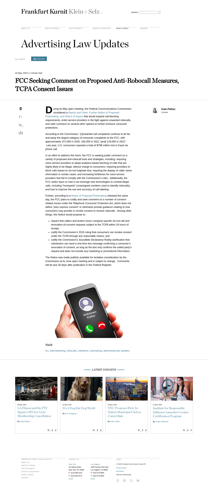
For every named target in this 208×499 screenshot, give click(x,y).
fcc (47, 350)
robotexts (83, 350)
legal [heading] (118, 459)
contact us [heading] (74, 459)
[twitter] (20, 117)
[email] (20, 109)
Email (71, 479)
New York (72, 464)
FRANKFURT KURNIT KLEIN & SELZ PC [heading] (36, 459)
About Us (25, 28)
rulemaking (96, 350)
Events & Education (101, 28)
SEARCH (134, 12)
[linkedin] (20, 125)
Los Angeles (95, 464)
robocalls (71, 350)
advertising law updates (116, 350)
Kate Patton (168, 109)
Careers (144, 28)
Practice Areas (28, 465)
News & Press (122, 28)
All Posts (20, 59)
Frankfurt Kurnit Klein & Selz (61, 10)
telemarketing (57, 350)
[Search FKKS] (150, 12)
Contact (25, 478)
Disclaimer (120, 471)
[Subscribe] (39, 59)
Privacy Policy (121, 468)
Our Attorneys (75, 28)
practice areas (52, 28)
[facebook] (20, 133)
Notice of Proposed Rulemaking (89, 195)
